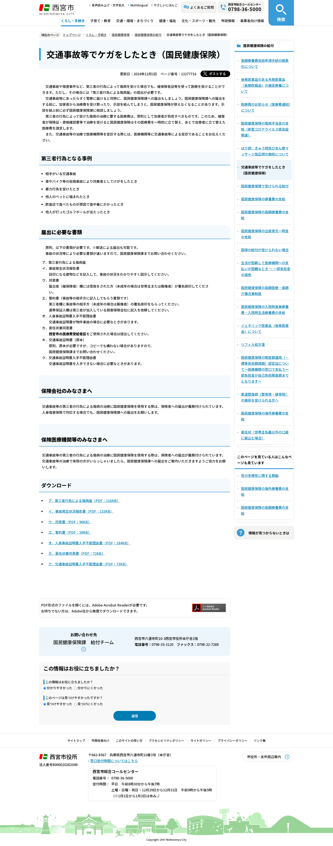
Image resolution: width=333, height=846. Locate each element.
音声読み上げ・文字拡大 (108, 5)
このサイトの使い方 (129, 740)
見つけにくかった (90, 704)
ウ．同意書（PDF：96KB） (69, 521)
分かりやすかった (59, 688)
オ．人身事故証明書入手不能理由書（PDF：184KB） (89, 542)
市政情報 (228, 20)
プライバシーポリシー (232, 740)
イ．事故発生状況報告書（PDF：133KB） (81, 511)
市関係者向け (100, 740)
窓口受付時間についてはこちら (114, 760)
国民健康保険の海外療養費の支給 (265, 491)
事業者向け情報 (252, 20)
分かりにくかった (90, 688)
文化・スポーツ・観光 (199, 20)
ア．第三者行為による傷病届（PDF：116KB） (84, 500)
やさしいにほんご (166, 5)
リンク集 (260, 740)
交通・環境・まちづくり (135, 20)
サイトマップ (76, 740)
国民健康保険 (121, 35)
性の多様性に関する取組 (259, 475)
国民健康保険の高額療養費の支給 (265, 510)
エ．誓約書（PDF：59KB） (69, 532)
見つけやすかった (59, 704)
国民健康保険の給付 (148, 35)
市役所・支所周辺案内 (264, 756)
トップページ (72, 35)
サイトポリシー (200, 740)
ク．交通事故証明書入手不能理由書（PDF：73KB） (88, 563)
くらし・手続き (73, 20)
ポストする (217, 73)
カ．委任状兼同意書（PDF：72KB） (76, 553)
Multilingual (139, 5)
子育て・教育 (100, 20)
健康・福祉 (167, 20)
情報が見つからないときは (268, 532)
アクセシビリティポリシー (166, 740)
